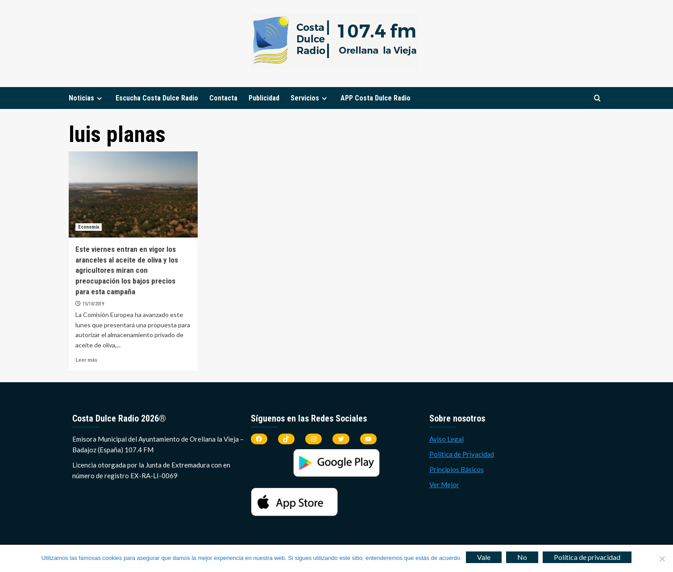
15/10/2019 (93, 304)
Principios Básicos (456, 469)
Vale (483, 557)
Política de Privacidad (461, 454)
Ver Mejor (444, 484)
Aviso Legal (446, 439)
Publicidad (264, 98)
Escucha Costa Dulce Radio (157, 98)
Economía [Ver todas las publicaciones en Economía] (88, 227)
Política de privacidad (587, 557)
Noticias (86, 98)
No (522, 557)
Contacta (223, 98)
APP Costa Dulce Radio (376, 98)
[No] (661, 558)
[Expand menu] (99, 98)
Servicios (310, 98)
